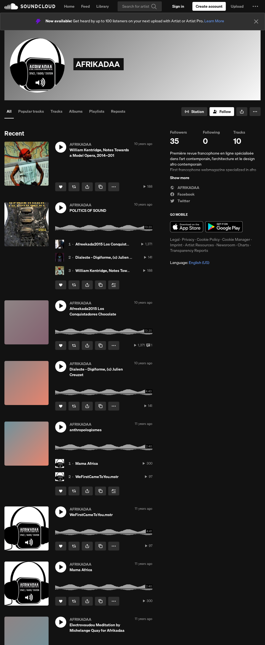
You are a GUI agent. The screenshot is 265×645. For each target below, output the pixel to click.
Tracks (56, 111)
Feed (85, 6)
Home (69, 6)
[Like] (60, 186)
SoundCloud (29, 6)
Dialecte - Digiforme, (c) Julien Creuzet (109, 257)
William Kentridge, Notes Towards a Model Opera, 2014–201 (127, 271)
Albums (76, 111)
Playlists (96, 111)
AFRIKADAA (184, 188)
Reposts (118, 111)
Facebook (182, 194)
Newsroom (225, 245)
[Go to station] (194, 111)
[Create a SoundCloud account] (209, 6)
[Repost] (74, 186)
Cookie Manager (236, 239)
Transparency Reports (189, 250)
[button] (255, 6)
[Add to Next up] (113, 284)
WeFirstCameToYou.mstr (96, 477)
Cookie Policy (208, 239)
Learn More (214, 21)
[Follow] (222, 111)
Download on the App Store (186, 226)
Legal (174, 239)
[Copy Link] (100, 186)
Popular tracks (31, 111)
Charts (243, 245)
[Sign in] (178, 6)
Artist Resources (199, 245)
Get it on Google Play (224, 226)
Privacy (188, 239)
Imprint (176, 245)
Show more (179, 177)
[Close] (256, 21)
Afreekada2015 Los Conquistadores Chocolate (116, 244)
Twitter (180, 201)
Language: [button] (189, 263)
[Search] (140, 6)
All (9, 111)
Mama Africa (86, 463)
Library (102, 6)
